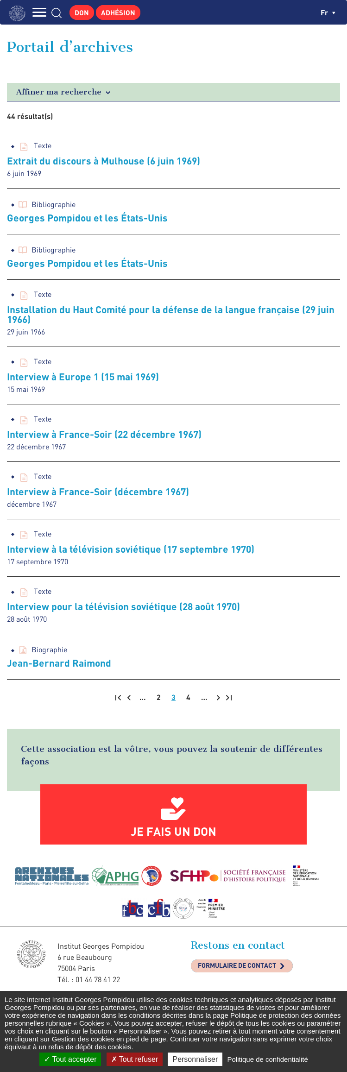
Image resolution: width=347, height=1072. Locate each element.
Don (82, 12)
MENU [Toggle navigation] (39, 12)
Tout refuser (134, 1059)
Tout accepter (70, 1059)
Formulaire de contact (237, 965)
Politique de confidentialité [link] (267, 1059)
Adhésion (118, 12)
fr (328, 12)
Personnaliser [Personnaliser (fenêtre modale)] (195, 1059)
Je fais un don (173, 831)
